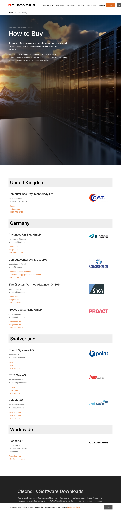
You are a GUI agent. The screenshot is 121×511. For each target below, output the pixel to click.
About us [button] (81, 5)
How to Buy (22, 13)
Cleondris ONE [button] (48, 5)
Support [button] (102, 5)
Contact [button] (110, 5)
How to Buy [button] (91, 5)
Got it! (108, 507)
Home (11, 13)
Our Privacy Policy (74, 507)
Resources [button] (70, 5)
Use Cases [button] (60, 5)
